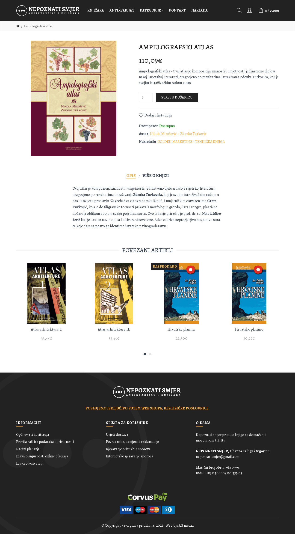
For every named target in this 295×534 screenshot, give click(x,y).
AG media (186, 525)
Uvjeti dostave (117, 434)
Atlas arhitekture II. (114, 329)
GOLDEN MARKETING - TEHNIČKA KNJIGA (191, 141)
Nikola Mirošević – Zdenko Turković (178, 133)
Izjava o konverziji (30, 463)
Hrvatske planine (181, 329)
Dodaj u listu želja (158, 115)
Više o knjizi (156, 175)
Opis (131, 175)
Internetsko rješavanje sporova (129, 456)
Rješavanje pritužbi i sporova (128, 449)
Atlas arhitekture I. (46, 329)
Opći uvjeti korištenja (32, 434)
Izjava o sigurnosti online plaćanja (42, 456)
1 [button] (145, 354)
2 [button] (150, 354)
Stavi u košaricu (177, 97)
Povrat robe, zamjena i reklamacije (132, 441)
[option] (46, 304)
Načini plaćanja (28, 449)
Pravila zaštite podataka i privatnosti (45, 441)
